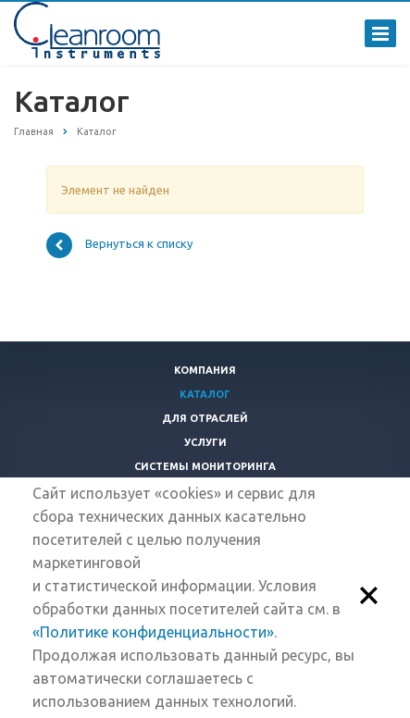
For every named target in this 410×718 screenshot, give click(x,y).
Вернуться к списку (119, 245)
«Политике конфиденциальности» (153, 632)
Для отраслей (205, 418)
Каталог (205, 394)
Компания (205, 370)
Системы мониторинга (205, 466)
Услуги (205, 442)
